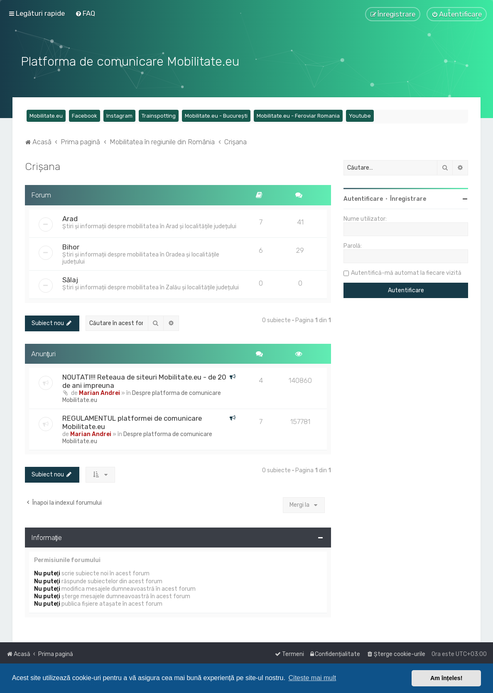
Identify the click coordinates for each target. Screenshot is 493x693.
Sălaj (70, 279)
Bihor (70, 246)
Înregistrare (408, 198)
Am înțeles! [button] (446, 678)
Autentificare (363, 198)
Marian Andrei (99, 392)
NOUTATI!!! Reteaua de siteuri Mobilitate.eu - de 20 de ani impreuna (144, 380)
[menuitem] (85, 13)
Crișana (42, 165)
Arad (70, 218)
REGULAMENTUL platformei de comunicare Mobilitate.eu (132, 421)
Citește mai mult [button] (312, 677)
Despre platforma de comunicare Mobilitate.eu (141, 396)
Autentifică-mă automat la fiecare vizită (406, 272)
